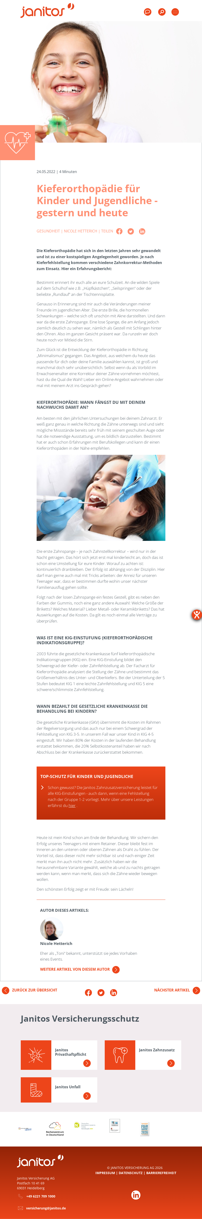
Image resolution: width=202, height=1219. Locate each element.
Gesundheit (49, 231)
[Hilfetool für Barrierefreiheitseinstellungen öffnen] (197, 615)
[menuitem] (161, 14)
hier (72, 805)
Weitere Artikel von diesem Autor (80, 969)
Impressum (105, 1173)
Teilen (107, 231)
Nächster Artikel (177, 990)
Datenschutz (131, 1173)
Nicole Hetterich (81, 231)
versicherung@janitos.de (46, 1208)
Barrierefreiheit (161, 1173)
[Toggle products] (175, 12)
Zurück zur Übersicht (29, 990)
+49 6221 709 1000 (40, 1196)
